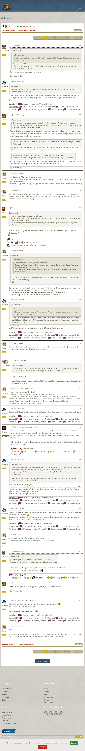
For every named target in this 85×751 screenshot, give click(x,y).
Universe (5, 691)
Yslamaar (5, 51)
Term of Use (6, 715)
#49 (80, 343)
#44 (80, 173)
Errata (46, 700)
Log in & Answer (42, 661)
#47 (80, 250)
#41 (80, 45)
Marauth (17, 55)
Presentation (6, 689)
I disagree (42, 747)
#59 (80, 600)
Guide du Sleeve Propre (19, 26)
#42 (80, 81)
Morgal (4, 539)
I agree (73, 743)
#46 (80, 208)
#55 (80, 508)
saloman (5, 557)
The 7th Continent (16, 30)
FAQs (46, 689)
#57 (80, 551)
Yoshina (14, 120)
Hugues (4, 195)
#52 (80, 408)
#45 (80, 190)
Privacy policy (7, 718)
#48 (80, 299)
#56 (80, 534)
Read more (63, 743)
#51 (80, 388)
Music (46, 694)
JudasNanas (6, 365)
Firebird (14, 51)
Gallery (4, 700)
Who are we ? (7, 712)
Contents (5, 697)
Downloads (48, 697)
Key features (6, 694)
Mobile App (48, 703)
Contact (5, 721)
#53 (80, 427)
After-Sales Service (9, 723)
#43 (80, 115)
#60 (80, 626)
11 (76, 38)
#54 (80, 459)
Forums (6, 30)
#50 (80, 360)
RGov (4, 213)
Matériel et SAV (29, 30)
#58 (80, 583)
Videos (47, 691)
